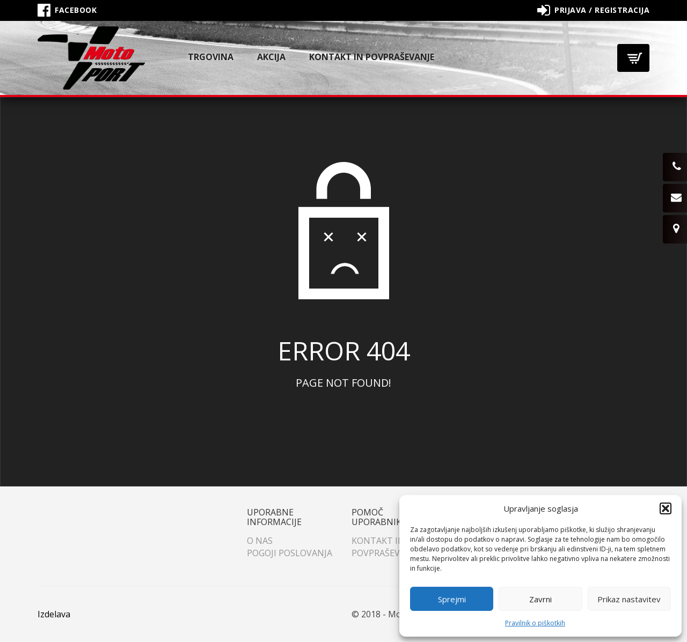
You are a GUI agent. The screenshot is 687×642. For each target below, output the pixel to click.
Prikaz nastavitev (629, 599)
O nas (260, 541)
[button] (665, 508)
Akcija (271, 57)
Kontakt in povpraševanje (371, 57)
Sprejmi (452, 599)
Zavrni (540, 599)
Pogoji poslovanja (289, 553)
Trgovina (210, 57)
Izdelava (54, 614)
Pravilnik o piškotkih (535, 623)
